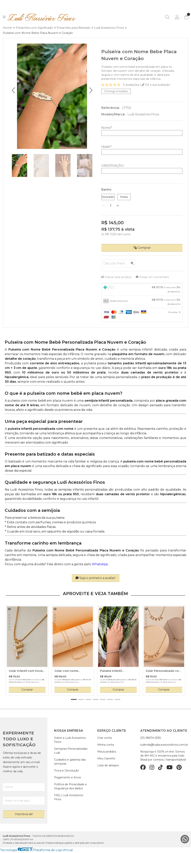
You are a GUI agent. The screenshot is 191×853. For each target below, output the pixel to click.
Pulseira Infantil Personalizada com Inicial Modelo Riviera (118, 671)
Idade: (106, 147)
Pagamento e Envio (67, 778)
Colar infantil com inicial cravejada (26, 671)
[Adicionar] (117, 206)
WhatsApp (100, 564)
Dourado (108, 197)
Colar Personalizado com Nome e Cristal (163, 671)
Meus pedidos (106, 752)
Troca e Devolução (66, 771)
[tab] (141, 290)
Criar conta (104, 738)
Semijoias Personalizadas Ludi (70, 751)
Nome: (107, 128)
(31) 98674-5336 (150, 738)
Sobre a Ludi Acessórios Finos (70, 740)
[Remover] (103, 206)
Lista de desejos (108, 765)
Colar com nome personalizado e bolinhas (72, 671)
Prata (124, 197)
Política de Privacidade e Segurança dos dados (70, 786)
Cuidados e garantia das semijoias (70, 762)
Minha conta (105, 745)
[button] (13, 90)
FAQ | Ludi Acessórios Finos (68, 797)
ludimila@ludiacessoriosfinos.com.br (164, 745)
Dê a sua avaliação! (156, 85)
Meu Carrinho (106, 759)
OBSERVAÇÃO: (112, 166)
